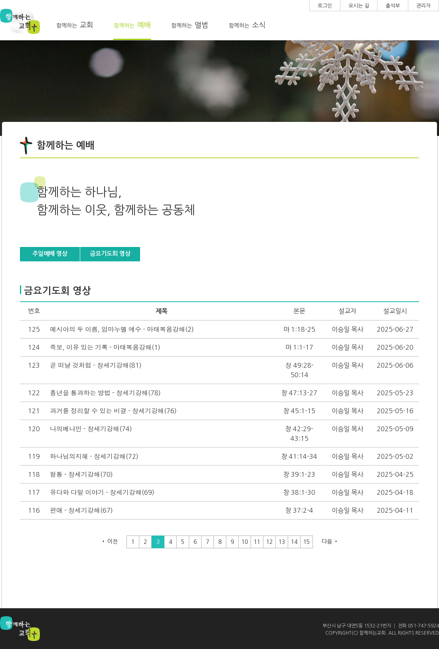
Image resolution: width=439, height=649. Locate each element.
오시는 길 (358, 5)
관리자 (423, 5)
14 (294, 542)
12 (269, 542)
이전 (112, 541)
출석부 (393, 5)
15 (306, 542)
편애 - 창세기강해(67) (81, 510)
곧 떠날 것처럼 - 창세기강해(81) (96, 365)
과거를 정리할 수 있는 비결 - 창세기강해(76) (113, 411)
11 (257, 542)
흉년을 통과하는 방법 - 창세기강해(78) (105, 393)
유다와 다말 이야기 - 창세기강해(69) (102, 492)
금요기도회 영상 (110, 254)
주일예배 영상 (49, 254)
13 (282, 542)
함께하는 (74, 25)
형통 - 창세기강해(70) (81, 474)
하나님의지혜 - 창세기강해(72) (94, 456)
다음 (327, 541)
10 (244, 542)
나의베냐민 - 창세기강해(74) (91, 429)
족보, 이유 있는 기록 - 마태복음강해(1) (105, 347)
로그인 (325, 5)
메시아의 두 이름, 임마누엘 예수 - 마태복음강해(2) (122, 329)
